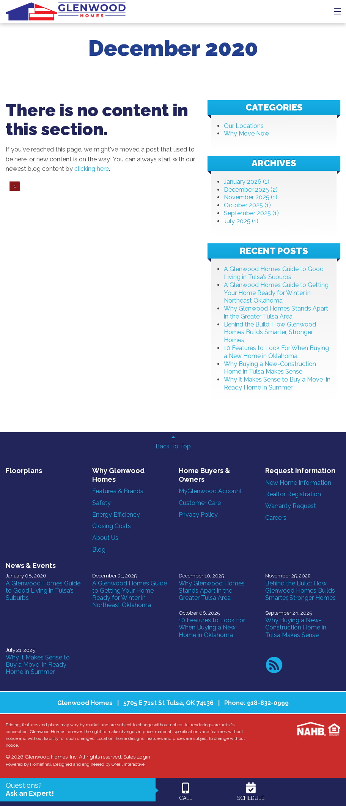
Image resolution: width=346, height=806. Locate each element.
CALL (185, 791)
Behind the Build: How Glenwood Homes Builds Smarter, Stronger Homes (270, 332)
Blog (98, 549)
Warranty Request (290, 505)
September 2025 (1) (251, 213)
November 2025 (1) (250, 197)
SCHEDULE (250, 791)
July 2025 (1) (241, 221)
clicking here (91, 168)
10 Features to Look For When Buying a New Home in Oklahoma (276, 352)
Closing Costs (111, 526)
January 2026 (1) (246, 181)
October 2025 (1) (247, 205)
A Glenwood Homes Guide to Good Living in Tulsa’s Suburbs (274, 273)
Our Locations (244, 125)
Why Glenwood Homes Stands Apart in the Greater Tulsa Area (276, 312)
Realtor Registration (293, 494)
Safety (101, 502)
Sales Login (136, 757)
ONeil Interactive (128, 764)
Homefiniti (40, 764)
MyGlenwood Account (210, 491)
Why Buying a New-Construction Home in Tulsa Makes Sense (270, 367)
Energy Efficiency (116, 514)
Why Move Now (246, 133)
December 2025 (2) (251, 189)
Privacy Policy (198, 514)
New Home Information (298, 482)
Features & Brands (117, 491)
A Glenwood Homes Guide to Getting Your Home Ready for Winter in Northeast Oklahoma (276, 292)
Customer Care (200, 502)
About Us (105, 537)
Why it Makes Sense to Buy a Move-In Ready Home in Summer (277, 383)
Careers (275, 517)
